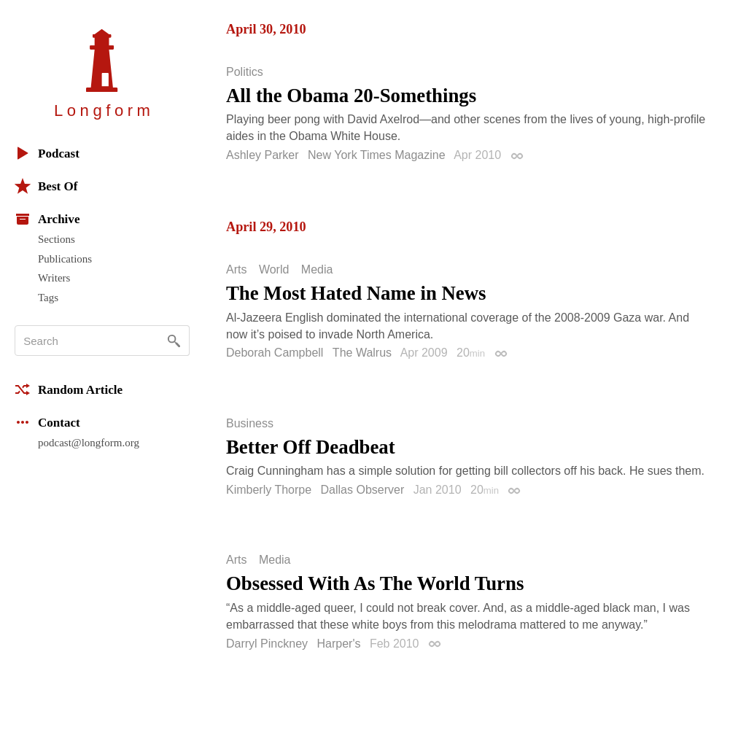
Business (249, 424)
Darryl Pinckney (267, 643)
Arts (236, 270)
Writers (54, 278)
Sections (56, 239)
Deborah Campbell (274, 352)
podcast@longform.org (88, 443)
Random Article (69, 389)
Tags (48, 297)
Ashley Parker (262, 155)
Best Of (46, 186)
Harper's (338, 643)
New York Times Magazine (377, 155)
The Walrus (362, 352)
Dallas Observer (363, 490)
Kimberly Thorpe (268, 490)
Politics (244, 72)
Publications (65, 259)
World (274, 270)
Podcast (47, 153)
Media (317, 270)
